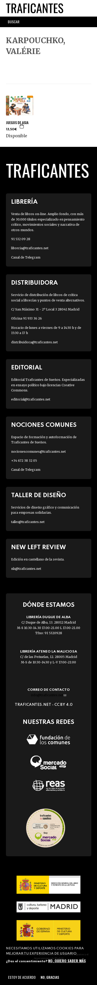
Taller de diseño (38, 495)
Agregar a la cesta (22, 126)
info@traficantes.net (48, 695)
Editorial (26, 368)
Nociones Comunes (44, 425)
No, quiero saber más (67, 960)
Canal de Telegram (25, 257)
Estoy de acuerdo (22, 977)
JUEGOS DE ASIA (17, 122)
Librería (24, 202)
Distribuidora (34, 283)
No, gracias (50, 977)
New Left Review (38, 547)
